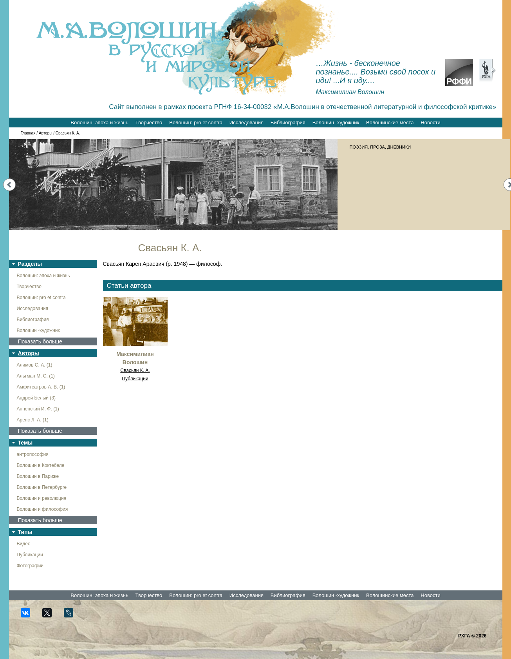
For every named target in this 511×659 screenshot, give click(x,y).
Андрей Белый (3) (36, 398)
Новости (430, 122)
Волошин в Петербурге (42, 487)
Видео (24, 543)
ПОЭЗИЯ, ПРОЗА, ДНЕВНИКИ (380, 147)
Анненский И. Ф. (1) (38, 409)
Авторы (45, 133)
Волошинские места (389, 122)
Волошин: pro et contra (195, 122)
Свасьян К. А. (135, 370)
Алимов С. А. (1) (34, 365)
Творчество (149, 122)
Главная (28, 133)
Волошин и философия (42, 509)
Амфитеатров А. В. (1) (41, 387)
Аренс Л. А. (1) (33, 420)
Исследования (246, 122)
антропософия (33, 454)
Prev (9, 184)
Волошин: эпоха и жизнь (99, 122)
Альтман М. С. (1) (36, 376)
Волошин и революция (42, 498)
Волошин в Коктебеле (41, 465)
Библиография (288, 122)
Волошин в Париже (38, 476)
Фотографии (30, 565)
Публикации (30, 554)
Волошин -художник (335, 122)
